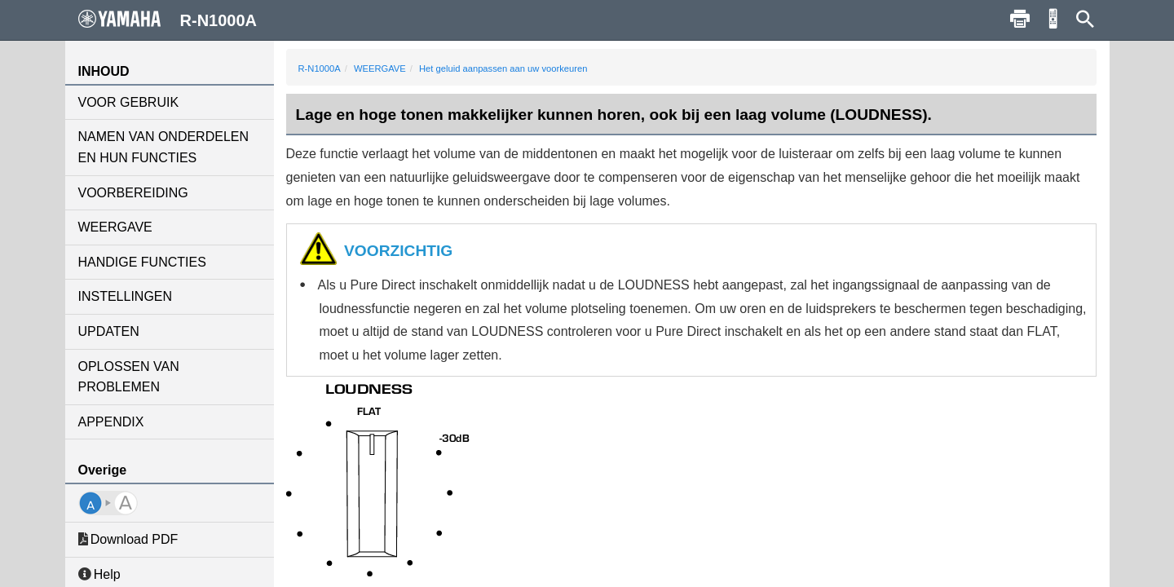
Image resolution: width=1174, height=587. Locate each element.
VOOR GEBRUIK (128, 102)
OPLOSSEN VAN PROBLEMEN (128, 377)
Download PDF (128, 539)
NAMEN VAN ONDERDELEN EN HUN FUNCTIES (163, 147)
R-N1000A (319, 68)
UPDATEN (108, 331)
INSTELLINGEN (125, 296)
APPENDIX (111, 422)
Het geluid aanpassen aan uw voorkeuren (503, 68)
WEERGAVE (115, 227)
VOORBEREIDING (133, 193)
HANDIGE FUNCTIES (142, 262)
